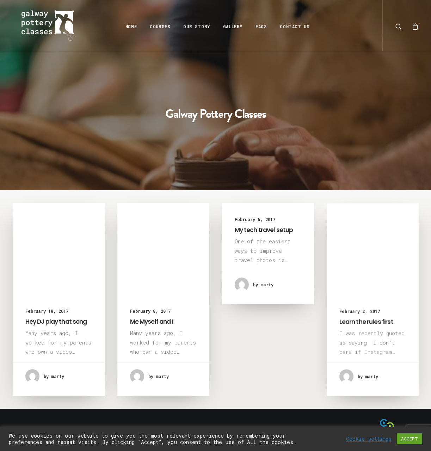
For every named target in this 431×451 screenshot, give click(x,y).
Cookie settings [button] (369, 439)
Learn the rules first (366, 326)
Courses (158, 26)
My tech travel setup (264, 230)
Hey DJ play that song (56, 321)
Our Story (194, 26)
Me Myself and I (151, 321)
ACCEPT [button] (409, 438)
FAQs (259, 26)
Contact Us (293, 26)
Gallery (230, 26)
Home (129, 26)
